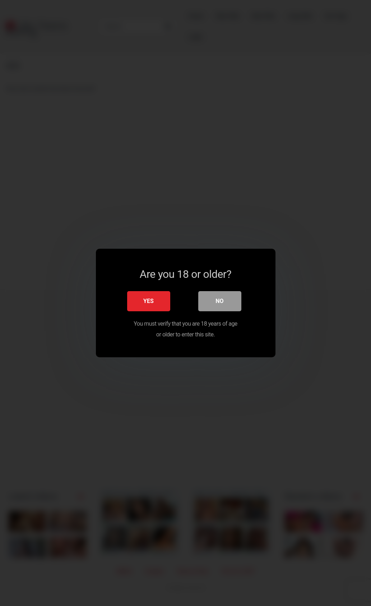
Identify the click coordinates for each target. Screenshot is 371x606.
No (219, 301)
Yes (148, 301)
